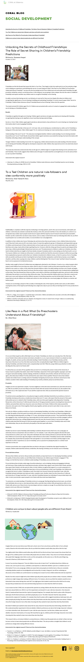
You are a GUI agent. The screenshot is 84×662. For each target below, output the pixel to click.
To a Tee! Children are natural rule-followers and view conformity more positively (27, 32)
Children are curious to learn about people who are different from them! (25, 38)
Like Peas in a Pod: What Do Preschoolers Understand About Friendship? (25, 35)
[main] (42, 14)
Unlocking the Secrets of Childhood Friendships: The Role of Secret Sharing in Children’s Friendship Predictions (35, 29)
